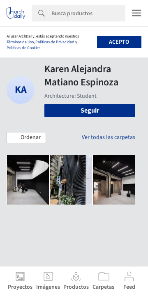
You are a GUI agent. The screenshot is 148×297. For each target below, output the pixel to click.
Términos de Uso (20, 42)
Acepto (119, 42)
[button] (26, 138)
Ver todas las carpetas (108, 137)
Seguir (90, 110)
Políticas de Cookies (23, 48)
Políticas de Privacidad (54, 42)
